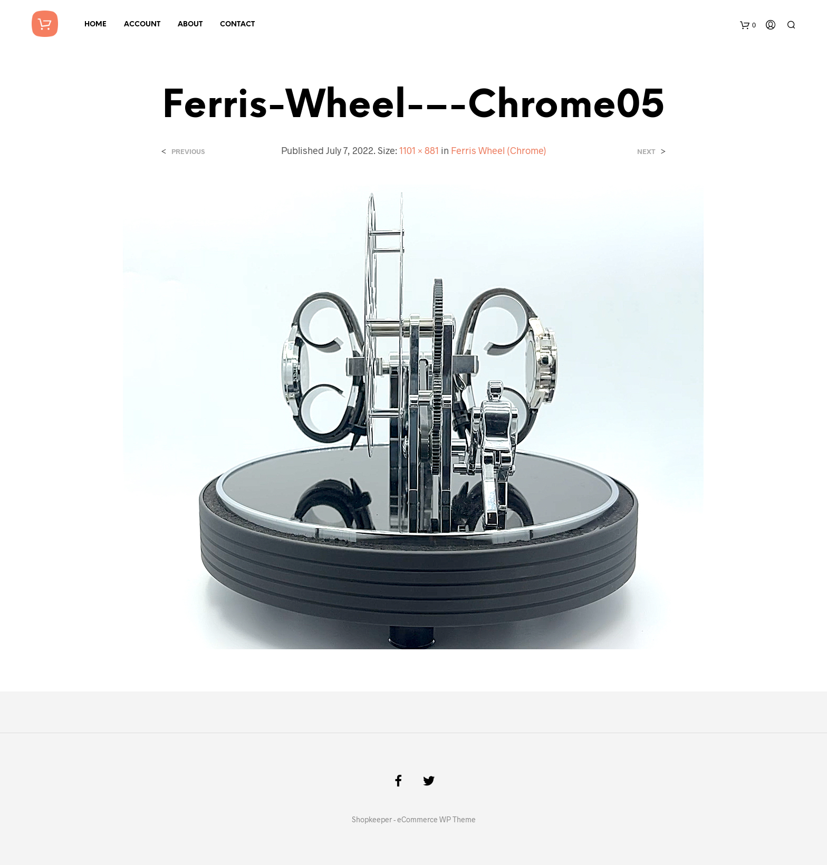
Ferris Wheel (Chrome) (498, 150)
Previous (188, 151)
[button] (413, 417)
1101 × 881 (419, 150)
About (190, 24)
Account (142, 24)
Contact (237, 24)
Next (646, 151)
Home (95, 24)
